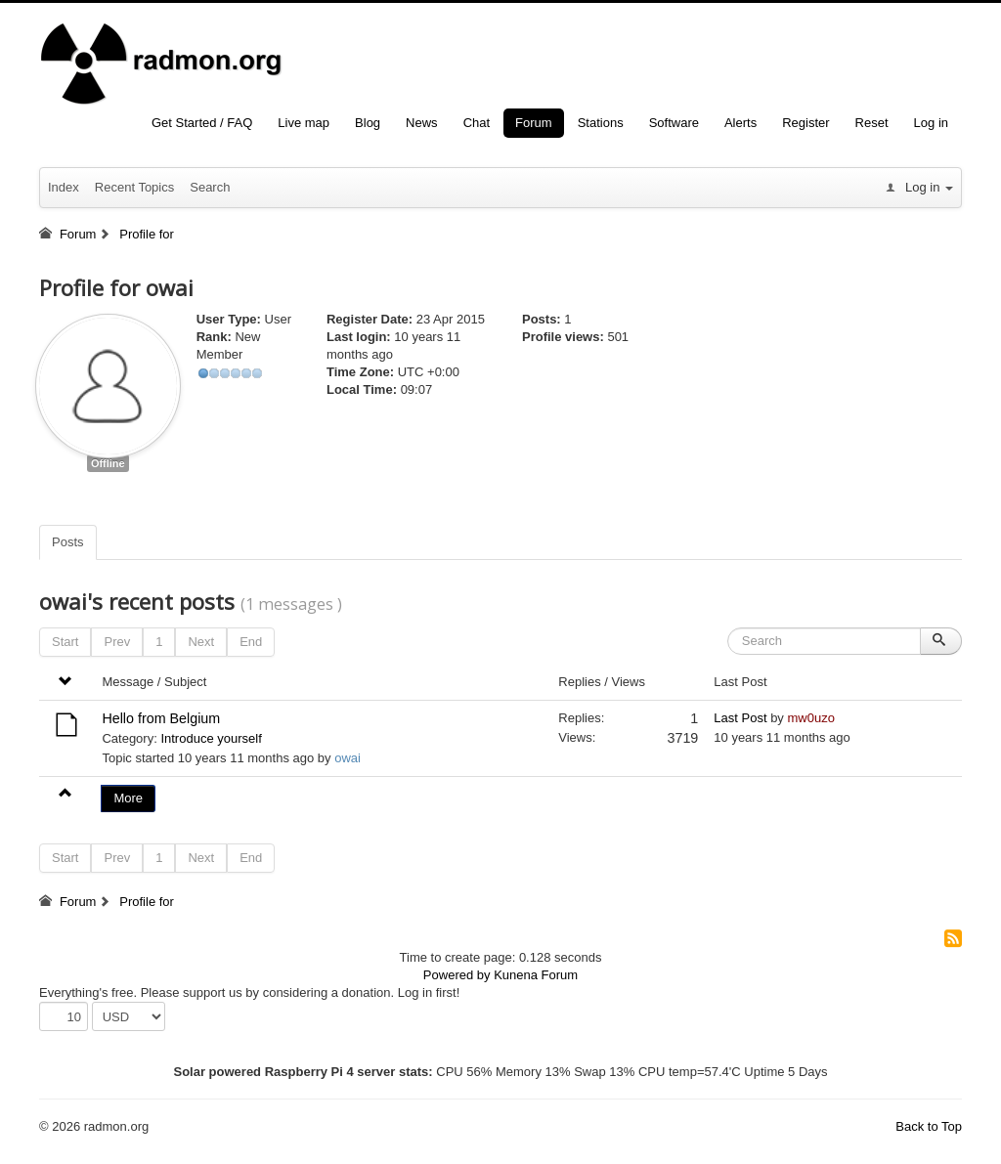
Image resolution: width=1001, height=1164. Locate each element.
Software (674, 122)
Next (201, 641)
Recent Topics (134, 187)
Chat (476, 122)
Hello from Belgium (161, 718)
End (250, 641)
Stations (601, 122)
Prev (117, 641)
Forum (533, 122)
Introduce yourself (210, 738)
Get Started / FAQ (202, 122)
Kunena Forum (536, 975)
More (128, 798)
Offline (108, 463)
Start (65, 641)
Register (805, 122)
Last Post (740, 718)
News (422, 122)
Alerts (740, 122)
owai (347, 758)
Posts (68, 542)
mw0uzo (810, 718)
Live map (303, 122)
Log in (931, 122)
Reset (872, 122)
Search (210, 187)
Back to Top (928, 1126)
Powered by (457, 975)
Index (63, 187)
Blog (367, 122)
